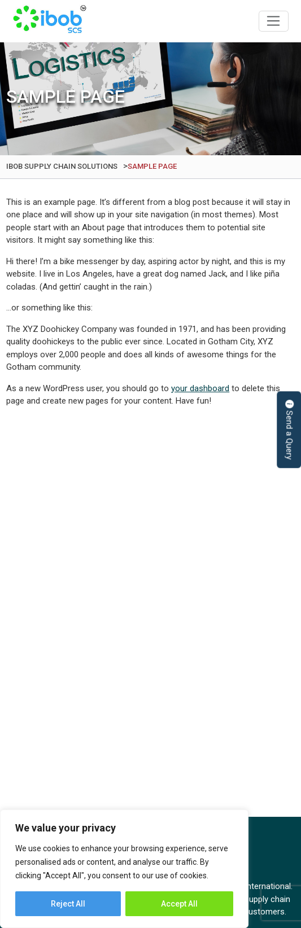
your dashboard (200, 388)
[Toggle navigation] (274, 21)
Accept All (179, 903)
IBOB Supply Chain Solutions (49, 21)
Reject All (68, 903)
